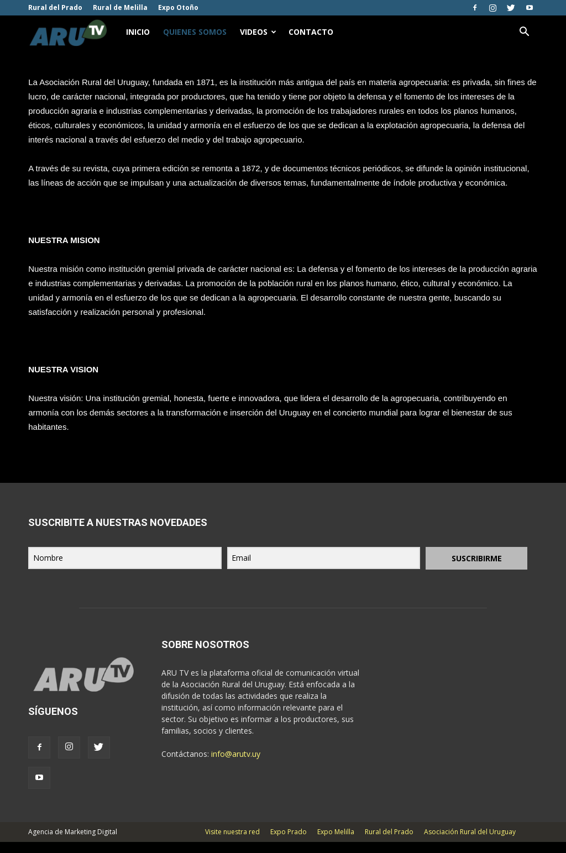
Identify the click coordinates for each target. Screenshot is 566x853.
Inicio (138, 32)
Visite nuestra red (232, 842)
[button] (524, 32)
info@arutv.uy (235, 765)
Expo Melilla (335, 842)
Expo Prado (288, 842)
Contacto (311, 32)
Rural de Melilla (120, 7)
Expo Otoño (178, 7)
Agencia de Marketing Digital (72, 842)
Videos (258, 32)
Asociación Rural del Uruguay (470, 842)
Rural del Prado (55, 7)
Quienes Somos (195, 32)
